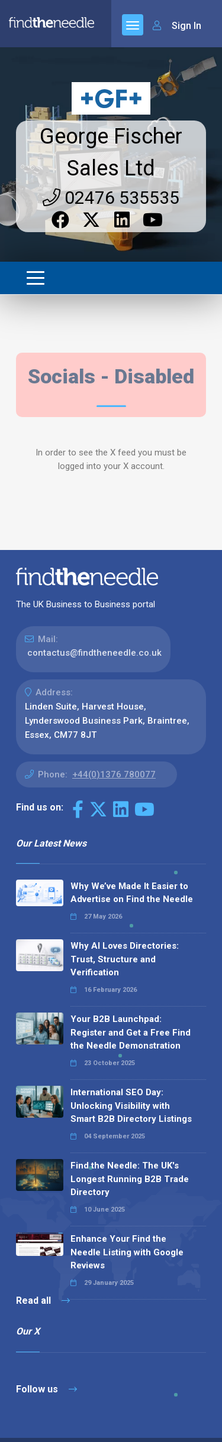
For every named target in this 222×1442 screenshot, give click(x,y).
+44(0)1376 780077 (114, 774)
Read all (43, 1300)
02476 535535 (111, 197)
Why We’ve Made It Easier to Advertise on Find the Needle (131, 893)
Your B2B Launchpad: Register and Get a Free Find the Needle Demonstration (130, 1032)
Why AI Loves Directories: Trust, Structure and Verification (124, 959)
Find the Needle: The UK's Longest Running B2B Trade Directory (129, 1178)
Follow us (46, 1389)
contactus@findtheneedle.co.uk (94, 652)
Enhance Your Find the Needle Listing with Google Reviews (127, 1252)
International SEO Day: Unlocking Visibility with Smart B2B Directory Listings (131, 1105)
